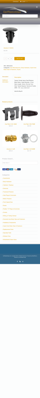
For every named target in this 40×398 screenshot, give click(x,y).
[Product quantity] (8, 58)
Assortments (6, 178)
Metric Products (7, 198)
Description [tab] (5, 76)
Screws (5, 212)
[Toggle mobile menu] (37, 7)
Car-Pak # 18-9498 (29, 149)
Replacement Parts (8, 229)
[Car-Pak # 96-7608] (29, 105)
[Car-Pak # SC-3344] (10, 105)
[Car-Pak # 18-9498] (29, 130)
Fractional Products (8, 192)
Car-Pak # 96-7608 (29, 124)
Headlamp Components (9, 222)
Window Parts (7, 236)
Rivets (4, 205)
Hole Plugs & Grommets (9, 195)
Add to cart (20, 58)
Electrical (5, 188)
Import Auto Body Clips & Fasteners (12, 226)
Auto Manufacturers (15, 67)
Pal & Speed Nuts (8, 202)
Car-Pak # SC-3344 (11, 124)
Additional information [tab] (5, 81)
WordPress (34, 255)
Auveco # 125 (11, 149)
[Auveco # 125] (10, 130)
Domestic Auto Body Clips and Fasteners (14, 219)
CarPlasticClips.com (7, 255)
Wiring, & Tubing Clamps (9, 215)
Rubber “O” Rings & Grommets (11, 209)
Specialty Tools (7, 232)
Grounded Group (22, 257)
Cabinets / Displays (8, 185)
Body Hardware (25, 67)
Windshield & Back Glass (10, 239)
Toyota (18, 69)
